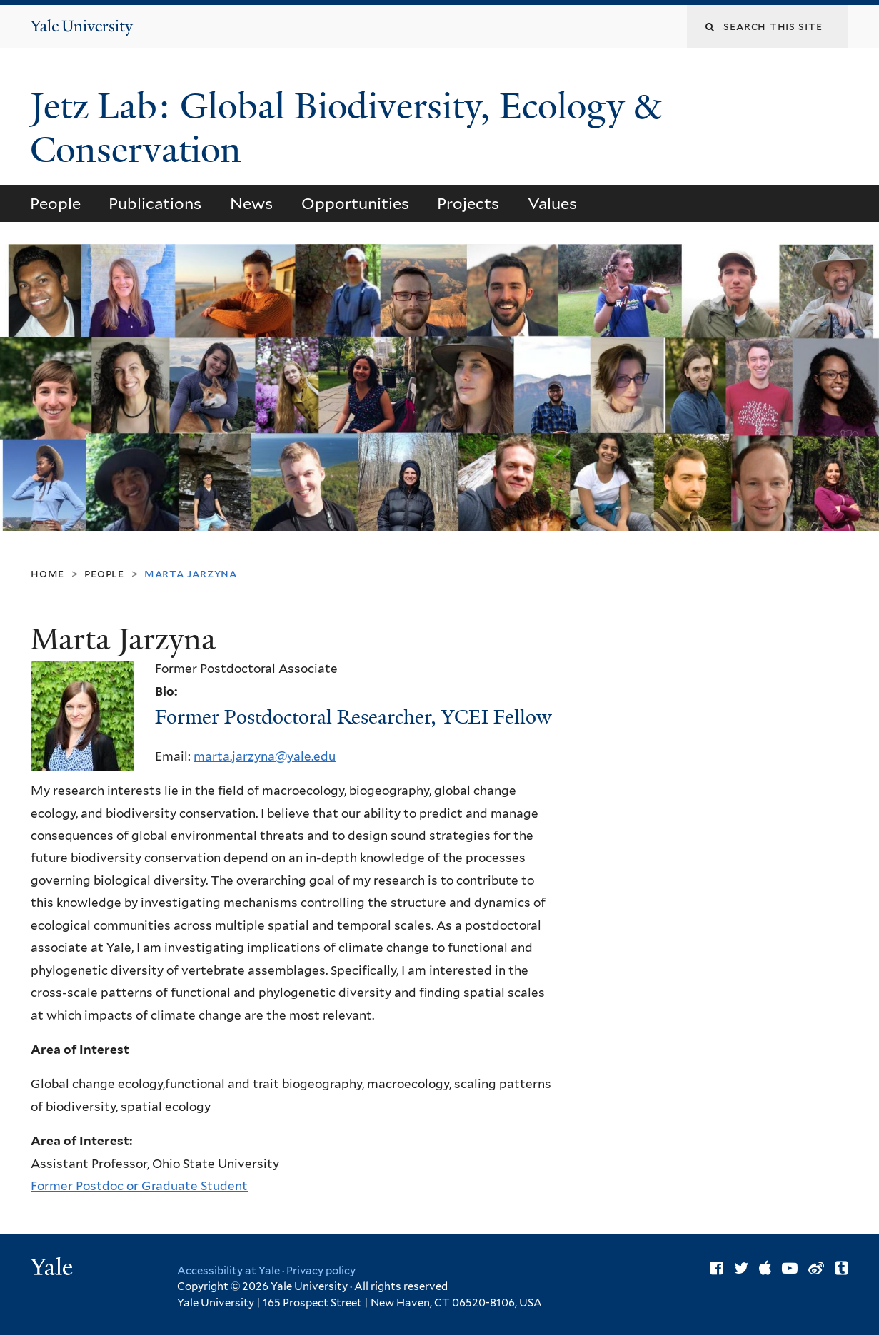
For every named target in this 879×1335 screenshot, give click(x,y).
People (55, 203)
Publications (155, 203)
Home (47, 573)
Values (552, 203)
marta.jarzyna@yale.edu (265, 756)
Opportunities (355, 203)
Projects (468, 203)
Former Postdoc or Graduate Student (139, 1186)
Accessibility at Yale (228, 1270)
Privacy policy (321, 1270)
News (251, 203)
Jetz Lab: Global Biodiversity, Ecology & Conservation (345, 128)
